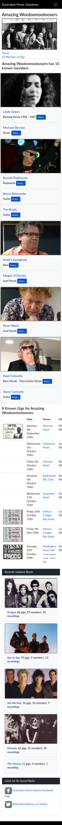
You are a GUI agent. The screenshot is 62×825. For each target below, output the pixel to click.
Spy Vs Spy (13, 657)
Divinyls (12, 748)
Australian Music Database (20, 4)
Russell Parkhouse (15, 178)
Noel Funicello (13, 376)
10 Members (9, 57)
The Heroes (14, 763)
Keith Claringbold (15, 260)
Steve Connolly (13, 392)
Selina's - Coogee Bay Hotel (48, 515)
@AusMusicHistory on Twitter (30, 804)
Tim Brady (10, 209)
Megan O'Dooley (14, 275)
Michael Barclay (14, 127)
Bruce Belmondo (14, 193)
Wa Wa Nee (14, 703)
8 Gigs (21, 57)
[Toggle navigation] (55, 4)
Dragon (11, 612)
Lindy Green (11, 111)
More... (41, 117)
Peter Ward (11, 325)
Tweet (5, 53)
